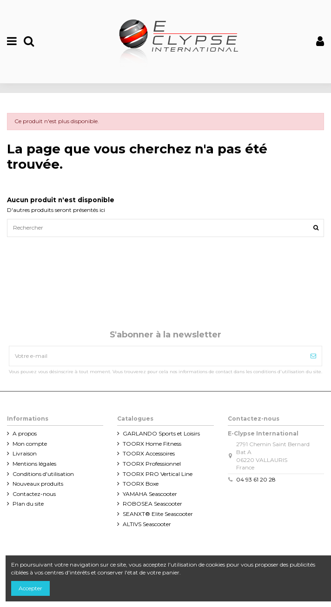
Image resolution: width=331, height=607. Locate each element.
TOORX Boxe (141, 483)
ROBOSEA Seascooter (152, 503)
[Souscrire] (313, 356)
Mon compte (30, 443)
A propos (25, 433)
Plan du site (28, 503)
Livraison (25, 453)
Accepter (30, 588)
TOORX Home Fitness (152, 443)
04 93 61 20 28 (256, 479)
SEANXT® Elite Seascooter (158, 513)
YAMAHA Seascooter (150, 493)
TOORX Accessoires (149, 453)
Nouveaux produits (38, 483)
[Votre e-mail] (157, 356)
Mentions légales (34, 463)
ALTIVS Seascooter (147, 524)
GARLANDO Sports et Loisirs (161, 433)
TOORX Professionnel (152, 463)
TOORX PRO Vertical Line (157, 473)
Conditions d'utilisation (43, 473)
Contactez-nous (34, 493)
